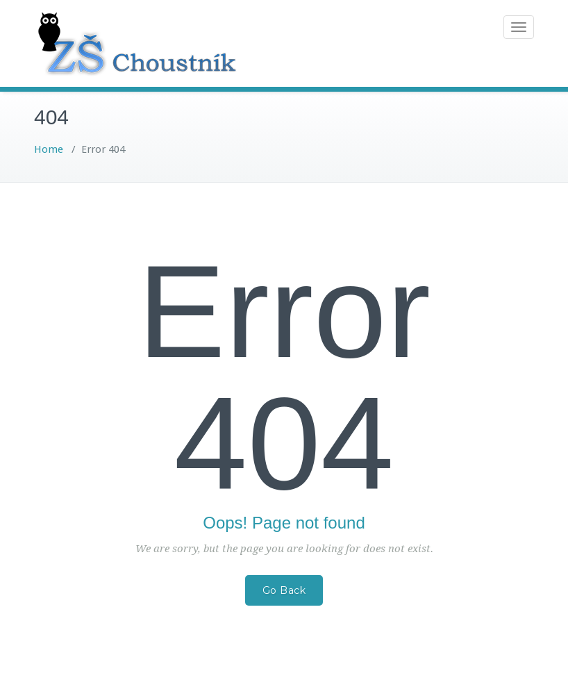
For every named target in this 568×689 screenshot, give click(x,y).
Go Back (284, 590)
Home (48, 149)
